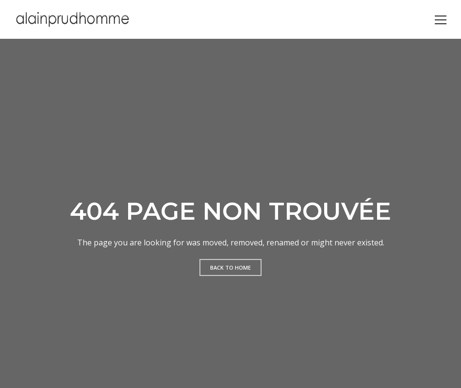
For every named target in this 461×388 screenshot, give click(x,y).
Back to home (230, 267)
